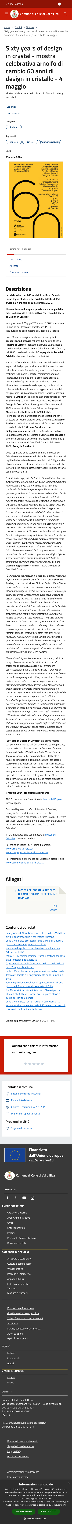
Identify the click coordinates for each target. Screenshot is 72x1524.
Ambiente (12, 1323)
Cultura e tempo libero (19, 1264)
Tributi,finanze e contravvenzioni (25, 1318)
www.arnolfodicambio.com (20, 848)
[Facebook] (7, 1198)
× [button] (68, 1483)
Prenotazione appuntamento (22, 1441)
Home (7, 27)
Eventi (10, 1382)
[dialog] (36, 1502)
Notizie (30, 27)
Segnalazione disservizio (20, 1446)
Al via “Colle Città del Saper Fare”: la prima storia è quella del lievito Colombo (33, 996)
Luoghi (11, 1377)
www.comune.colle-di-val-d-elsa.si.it (25, 862)
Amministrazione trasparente (23, 1472)
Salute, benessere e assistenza (23, 1328)
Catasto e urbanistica (18, 1284)
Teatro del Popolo (52, 799)
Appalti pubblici (15, 1279)
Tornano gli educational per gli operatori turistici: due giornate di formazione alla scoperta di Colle (34, 984)
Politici (11, 1233)
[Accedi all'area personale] (60, 4)
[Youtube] (24, 1198)
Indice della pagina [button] (20, 249)
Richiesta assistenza (18, 1456)
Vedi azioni (14, 114)
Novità (18, 27)
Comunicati (13, 1358)
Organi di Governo (17, 1212)
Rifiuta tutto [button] (48, 1511)
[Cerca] (65, 14)
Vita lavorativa (15, 1269)
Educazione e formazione (20, 1308)
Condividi (13, 107)
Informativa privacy (17, 1477)
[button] (36, 1518)
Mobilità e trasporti (17, 1293)
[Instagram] (32, 1198)
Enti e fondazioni (16, 1228)
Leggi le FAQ (14, 1451)
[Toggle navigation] (6, 14)
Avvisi (10, 1363)
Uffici (10, 1223)
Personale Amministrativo (21, 1238)
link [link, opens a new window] (64, 1505)
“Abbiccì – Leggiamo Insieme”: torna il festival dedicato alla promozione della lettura (35, 958)
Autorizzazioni (15, 1334)
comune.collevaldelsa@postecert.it (26, 1423)
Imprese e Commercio (19, 1274)
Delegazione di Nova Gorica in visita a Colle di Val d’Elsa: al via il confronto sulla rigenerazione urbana (36, 935)
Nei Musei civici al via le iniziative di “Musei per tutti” (34, 990)
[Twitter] (16, 1198)
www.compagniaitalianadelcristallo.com (27, 852)
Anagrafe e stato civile (19, 1258)
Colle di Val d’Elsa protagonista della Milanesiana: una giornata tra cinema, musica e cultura (34, 942)
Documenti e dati (16, 1243)
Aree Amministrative (18, 1218)
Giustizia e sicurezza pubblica (23, 1313)
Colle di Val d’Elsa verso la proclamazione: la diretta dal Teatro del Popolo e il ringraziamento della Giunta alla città (35, 975)
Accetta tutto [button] (24, 1511)
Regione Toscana (14, 4)
